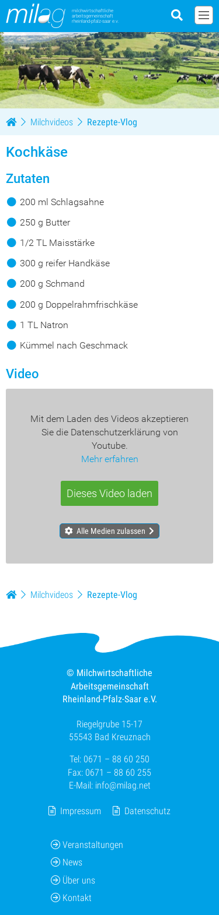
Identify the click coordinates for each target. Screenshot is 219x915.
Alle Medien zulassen (111, 530)
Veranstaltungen (87, 844)
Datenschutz (147, 810)
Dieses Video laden (109, 493)
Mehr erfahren (109, 458)
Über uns (73, 879)
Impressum (80, 810)
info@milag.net (123, 785)
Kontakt (71, 897)
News (66, 862)
